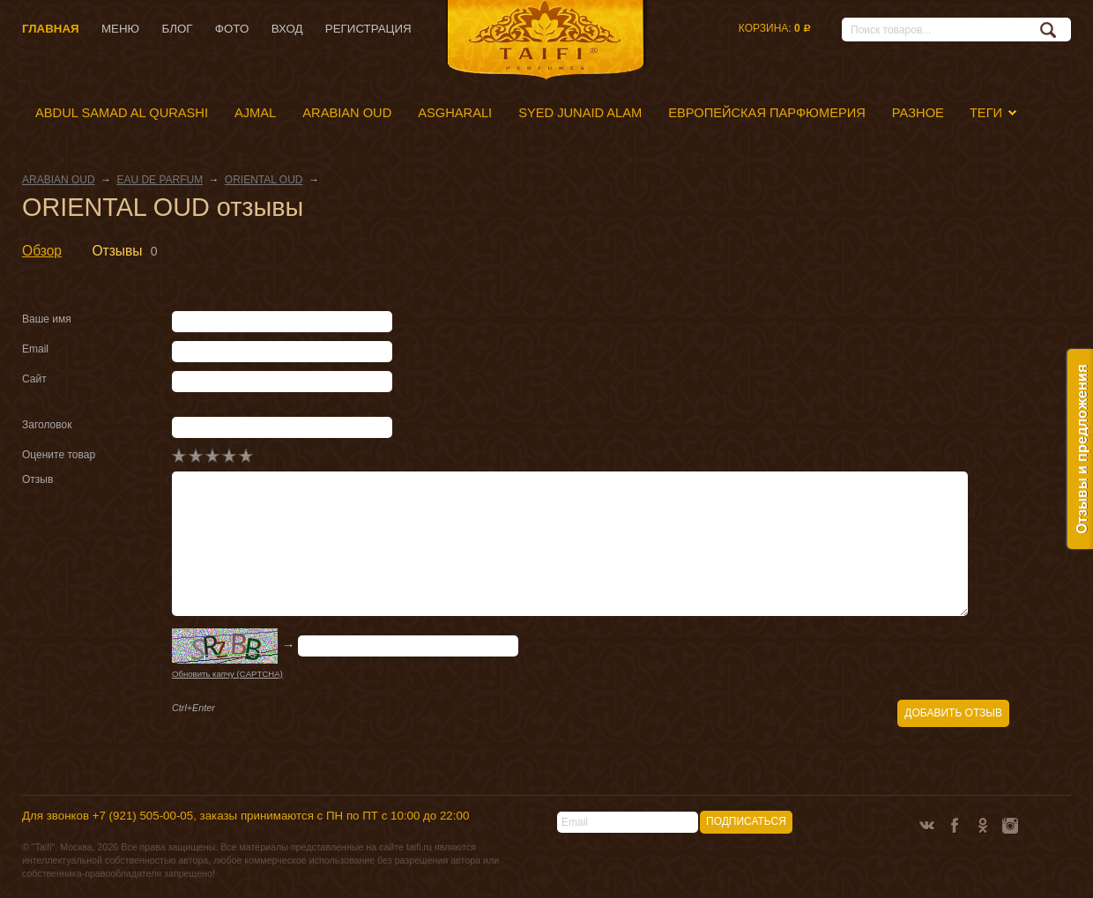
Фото (232, 28)
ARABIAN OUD (346, 113)
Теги (986, 113)
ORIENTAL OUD (264, 180)
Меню (120, 28)
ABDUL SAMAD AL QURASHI (121, 113)
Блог (176, 28)
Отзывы (117, 250)
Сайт (34, 379)
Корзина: (775, 28)
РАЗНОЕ (918, 113)
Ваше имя (46, 319)
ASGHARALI (455, 113)
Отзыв (37, 479)
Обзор (42, 250)
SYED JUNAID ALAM (580, 113)
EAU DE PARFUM (159, 180)
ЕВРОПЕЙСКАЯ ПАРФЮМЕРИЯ (767, 113)
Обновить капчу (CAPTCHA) (227, 674)
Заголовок (46, 425)
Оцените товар (58, 455)
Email (35, 349)
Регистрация (368, 28)
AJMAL (255, 113)
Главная (50, 28)
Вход (287, 28)
